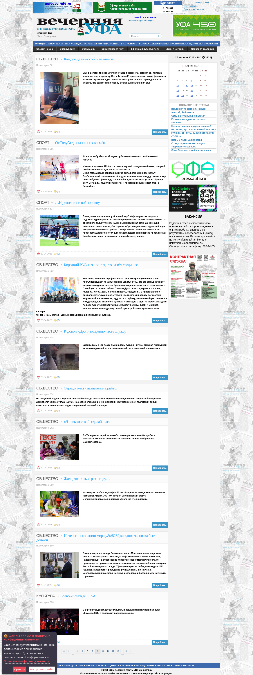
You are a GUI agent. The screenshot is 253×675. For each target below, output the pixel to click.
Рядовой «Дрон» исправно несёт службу (95, 331)
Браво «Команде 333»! (77, 596)
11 (108, 651)
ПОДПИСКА (114, 665)
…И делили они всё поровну (77, 202)
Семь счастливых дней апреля (188, 116)
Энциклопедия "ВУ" (113, 49)
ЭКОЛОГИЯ (211, 43)
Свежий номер (44, 49)
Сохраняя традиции (202, 49)
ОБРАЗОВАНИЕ (158, 43)
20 (192, 90)
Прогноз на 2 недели (194, 9)
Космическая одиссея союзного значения (188, 121)
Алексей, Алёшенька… (183, 112)
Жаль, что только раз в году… (87, 478)
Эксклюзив (88, 49)
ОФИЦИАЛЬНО (44, 43)
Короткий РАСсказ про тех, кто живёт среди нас (101, 264)
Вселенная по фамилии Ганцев (188, 109)
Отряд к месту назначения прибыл (90, 388)
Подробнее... (160, 132)
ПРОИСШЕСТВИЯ (115, 43)
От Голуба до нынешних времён (80, 142)
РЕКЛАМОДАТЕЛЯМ (71, 665)
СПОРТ (132, 43)
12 (113, 651)
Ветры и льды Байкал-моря (186, 140)
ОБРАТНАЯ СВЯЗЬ (183, 665)
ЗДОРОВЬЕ (195, 43)
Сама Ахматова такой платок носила (191, 150)
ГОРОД (143, 43)
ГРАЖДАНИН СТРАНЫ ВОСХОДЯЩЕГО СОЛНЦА (192, 135)
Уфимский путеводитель (145, 49)
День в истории (175, 49)
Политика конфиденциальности (27, 661)
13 (118, 651)
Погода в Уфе (202, 2)
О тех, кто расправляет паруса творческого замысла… (188, 145)
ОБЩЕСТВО (79, 43)
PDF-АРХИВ (163, 665)
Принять (19, 669)
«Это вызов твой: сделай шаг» (87, 421)
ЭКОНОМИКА (178, 43)
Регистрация (50, 36)
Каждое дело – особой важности (89, 59)
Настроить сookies (42, 669)
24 (178, 95)
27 (192, 95)
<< (64, 651)
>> (132, 651)
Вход (39, 36)
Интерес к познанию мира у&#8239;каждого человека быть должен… (96, 537)
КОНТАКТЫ (130, 665)
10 (103, 651)
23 (126, 651)
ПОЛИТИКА (63, 43)
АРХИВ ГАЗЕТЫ (95, 665)
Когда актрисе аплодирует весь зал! (191, 126)
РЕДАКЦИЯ (147, 665)
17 (178, 90)
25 (182, 95)
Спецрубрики (67, 49)
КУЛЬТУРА (95, 43)
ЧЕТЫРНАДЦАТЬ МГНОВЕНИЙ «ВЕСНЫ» (193, 129)
